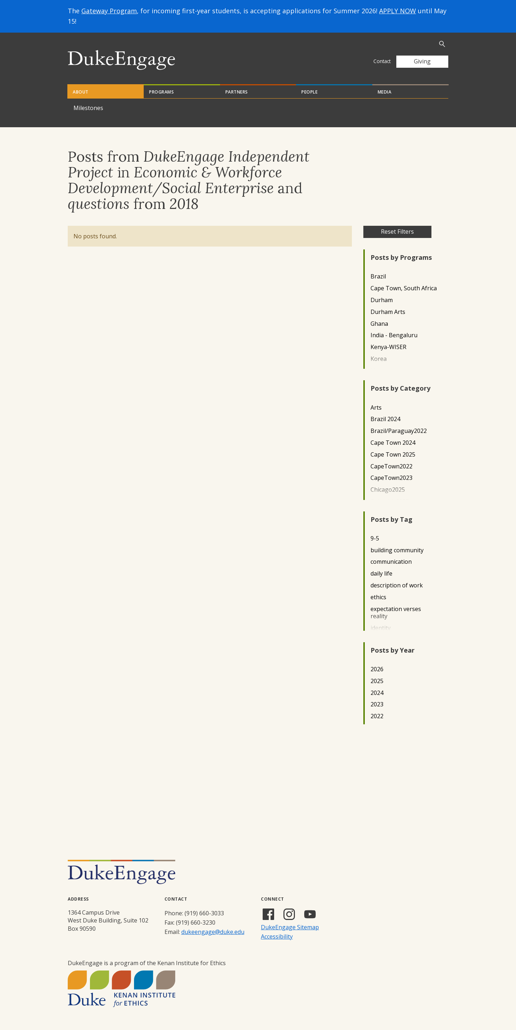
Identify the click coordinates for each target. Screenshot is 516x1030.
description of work (397, 585)
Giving (422, 61)
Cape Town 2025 (393, 454)
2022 (377, 716)
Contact (382, 61)
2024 (377, 693)
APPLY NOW (397, 10)
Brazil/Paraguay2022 (399, 431)
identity (381, 628)
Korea (379, 359)
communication (391, 562)
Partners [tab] (236, 92)
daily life (381, 573)
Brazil (378, 276)
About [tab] (81, 92)
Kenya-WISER (388, 347)
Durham (382, 300)
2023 (377, 704)
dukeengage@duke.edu (212, 932)
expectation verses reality (396, 612)
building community (397, 550)
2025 (377, 681)
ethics (378, 597)
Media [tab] (385, 92)
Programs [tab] (161, 92)
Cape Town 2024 (393, 443)
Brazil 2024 (385, 419)
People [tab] (309, 92)
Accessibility (277, 936)
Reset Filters (397, 231)
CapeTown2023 (391, 478)
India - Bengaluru (394, 335)
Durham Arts (388, 312)
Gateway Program (109, 10)
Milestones (88, 108)
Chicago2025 (388, 489)
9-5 (375, 538)
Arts (376, 407)
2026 (377, 669)
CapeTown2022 (391, 466)
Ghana (379, 324)
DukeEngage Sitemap (290, 927)
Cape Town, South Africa (404, 288)
